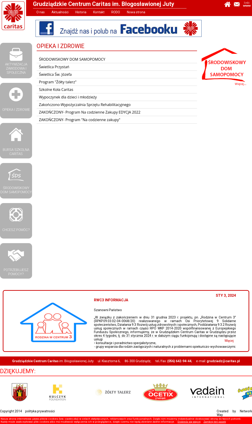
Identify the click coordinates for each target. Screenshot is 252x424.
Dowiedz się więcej (189, 421)
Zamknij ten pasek (214, 421)
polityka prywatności (40, 411)
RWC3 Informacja (117, 300)
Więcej (234, 340)
